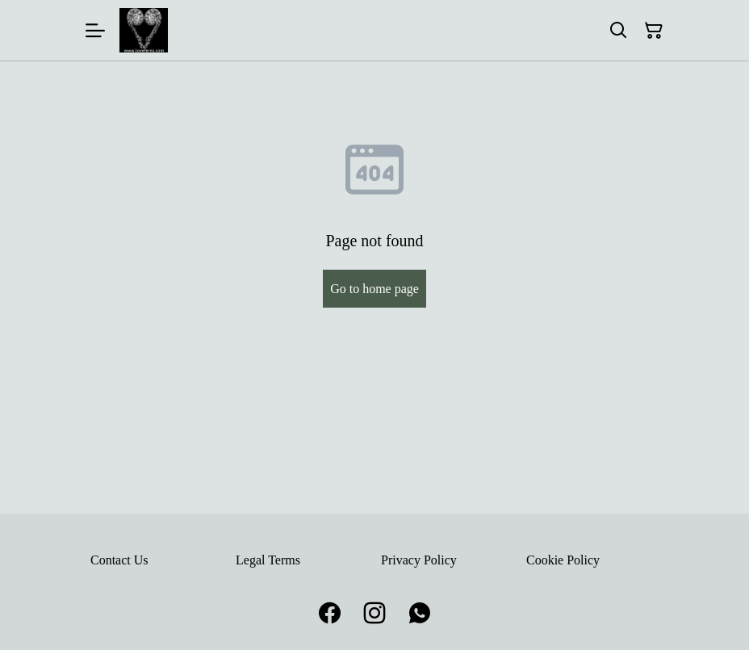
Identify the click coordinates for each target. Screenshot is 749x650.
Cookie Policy (563, 560)
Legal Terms (268, 560)
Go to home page (374, 289)
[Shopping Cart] (654, 30)
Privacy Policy (419, 560)
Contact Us (119, 560)
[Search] (618, 30)
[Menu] (95, 30)
